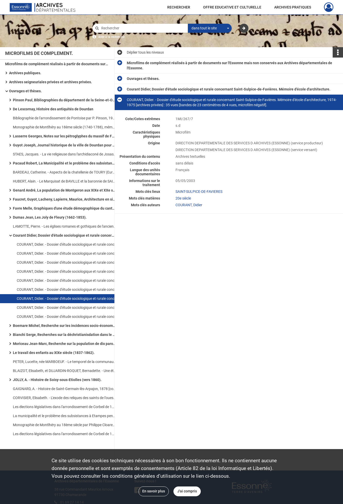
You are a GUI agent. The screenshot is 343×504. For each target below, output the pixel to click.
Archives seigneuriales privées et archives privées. (50, 82)
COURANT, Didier (188, 205)
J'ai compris (187, 491)
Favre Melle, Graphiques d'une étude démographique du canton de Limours (64, 208)
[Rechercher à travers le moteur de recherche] (142, 28)
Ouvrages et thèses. (25, 91)
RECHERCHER (178, 7)
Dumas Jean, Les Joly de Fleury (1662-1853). (50, 217)
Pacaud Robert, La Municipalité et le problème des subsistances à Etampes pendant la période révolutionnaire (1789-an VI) (64, 163)
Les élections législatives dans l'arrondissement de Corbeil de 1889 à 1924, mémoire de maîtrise (64, 434)
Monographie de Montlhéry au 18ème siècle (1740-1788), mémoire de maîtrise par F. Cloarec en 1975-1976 (64, 127)
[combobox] (210, 28)
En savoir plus (153, 491)
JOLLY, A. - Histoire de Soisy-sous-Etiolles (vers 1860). (57, 380)
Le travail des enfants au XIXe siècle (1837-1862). (54, 353)
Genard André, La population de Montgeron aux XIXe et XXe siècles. (64, 190)
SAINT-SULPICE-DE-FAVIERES (198, 191)
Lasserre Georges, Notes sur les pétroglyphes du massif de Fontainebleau (64, 136)
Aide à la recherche (111, 37)
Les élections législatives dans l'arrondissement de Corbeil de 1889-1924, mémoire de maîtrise (64, 407)
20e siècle (183, 198)
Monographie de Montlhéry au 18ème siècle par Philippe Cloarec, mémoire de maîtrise (64, 425)
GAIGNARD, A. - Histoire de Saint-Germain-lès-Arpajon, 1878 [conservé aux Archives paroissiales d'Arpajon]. (64, 389)
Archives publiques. (25, 73)
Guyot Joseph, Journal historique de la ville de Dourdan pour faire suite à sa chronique (64, 145)
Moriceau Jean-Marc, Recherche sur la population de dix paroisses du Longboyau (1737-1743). (64, 344)
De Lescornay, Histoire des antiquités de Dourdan (53, 109)
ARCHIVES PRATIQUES (292, 7)
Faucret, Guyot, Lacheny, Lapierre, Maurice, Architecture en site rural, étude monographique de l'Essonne (64, 199)
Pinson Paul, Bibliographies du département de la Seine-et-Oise (64, 100)
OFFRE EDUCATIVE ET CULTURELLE (232, 7)
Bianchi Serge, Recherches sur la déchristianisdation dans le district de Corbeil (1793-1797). (64, 335)
